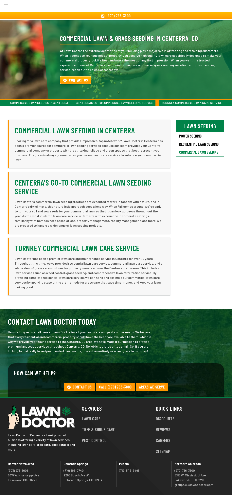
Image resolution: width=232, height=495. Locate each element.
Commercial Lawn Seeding (198, 152)
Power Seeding (190, 136)
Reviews (163, 429)
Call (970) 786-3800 (115, 387)
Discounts (165, 418)
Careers (163, 440)
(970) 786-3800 (184, 470)
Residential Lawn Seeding (199, 144)
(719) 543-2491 (129, 470)
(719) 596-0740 (73, 470)
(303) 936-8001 (18, 470)
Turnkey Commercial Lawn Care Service (191, 103)
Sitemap (163, 451)
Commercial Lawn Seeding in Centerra (39, 103)
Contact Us (75, 80)
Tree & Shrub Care (98, 429)
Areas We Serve (152, 387)
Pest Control (94, 440)
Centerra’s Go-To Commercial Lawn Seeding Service (114, 103)
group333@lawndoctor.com (193, 485)
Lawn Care (91, 418)
